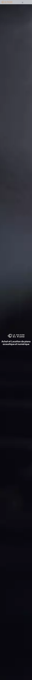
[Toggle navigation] (22, 2)
